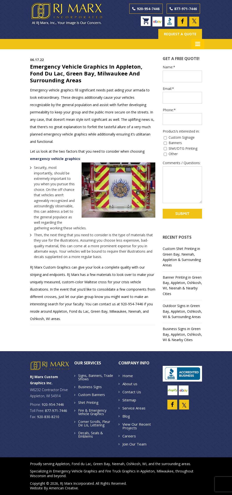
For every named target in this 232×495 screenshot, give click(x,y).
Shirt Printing (88, 402)
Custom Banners (91, 394)
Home (127, 375)
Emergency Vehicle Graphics (75, 471)
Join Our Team (134, 443)
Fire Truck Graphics (120, 471)
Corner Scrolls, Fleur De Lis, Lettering (94, 423)
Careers (129, 435)
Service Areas (133, 407)
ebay (158, 19)
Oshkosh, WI (136, 463)
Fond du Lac (81, 463)
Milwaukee (165, 471)
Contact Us (131, 391)
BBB (170, 19)
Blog (126, 415)
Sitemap (129, 399)
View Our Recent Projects (136, 425)
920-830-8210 (48, 416)
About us (129, 383)
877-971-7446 (185, 8)
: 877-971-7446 (55, 410)
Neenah (118, 463)
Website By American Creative (54, 488)
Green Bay (101, 463)
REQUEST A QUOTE (180, 34)
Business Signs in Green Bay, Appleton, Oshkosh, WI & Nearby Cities (182, 334)
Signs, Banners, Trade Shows (95, 377)
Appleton (62, 463)
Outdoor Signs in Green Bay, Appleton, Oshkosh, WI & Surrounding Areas (182, 311)
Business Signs (90, 386)
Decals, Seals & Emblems (90, 434)
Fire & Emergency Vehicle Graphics (92, 412)
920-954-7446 (148, 8)
